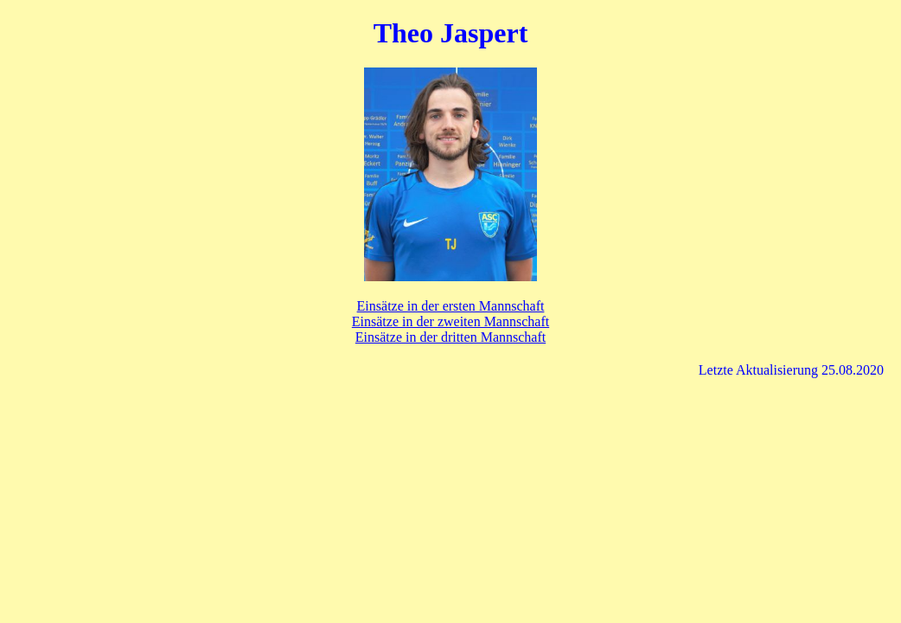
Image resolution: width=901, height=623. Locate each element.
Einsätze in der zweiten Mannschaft (450, 321)
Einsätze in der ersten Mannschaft (451, 306)
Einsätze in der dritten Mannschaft (450, 337)
